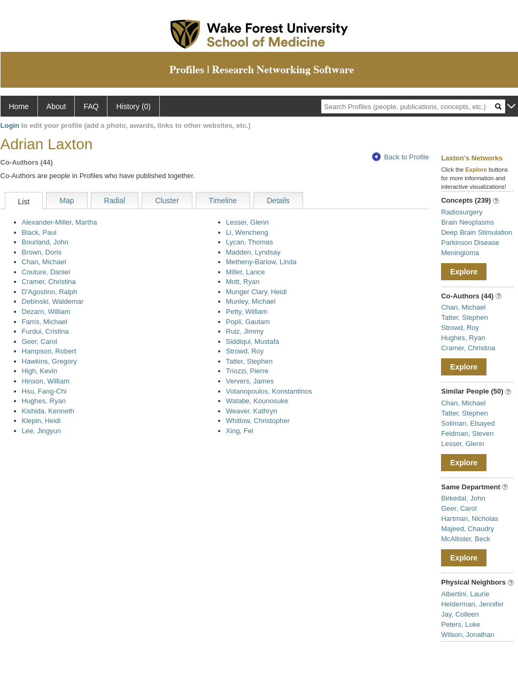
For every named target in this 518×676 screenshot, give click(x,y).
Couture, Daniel (46, 272)
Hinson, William (46, 381)
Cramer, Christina (49, 282)
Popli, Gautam (248, 322)
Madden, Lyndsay (253, 252)
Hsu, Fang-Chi (44, 391)
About (56, 106)
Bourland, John (45, 242)
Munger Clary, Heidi (256, 292)
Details (278, 200)
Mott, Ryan (243, 282)
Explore (463, 271)
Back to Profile (400, 157)
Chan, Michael (44, 262)
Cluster (167, 200)
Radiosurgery (461, 212)
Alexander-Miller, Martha (59, 222)
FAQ (90, 106)
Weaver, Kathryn (251, 411)
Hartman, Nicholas (469, 518)
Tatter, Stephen (249, 361)
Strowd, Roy (245, 351)
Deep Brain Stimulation (476, 232)
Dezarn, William (46, 312)
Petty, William (247, 312)
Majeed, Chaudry (467, 529)
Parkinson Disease (470, 243)
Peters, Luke (460, 624)
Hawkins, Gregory (49, 361)
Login (10, 125)
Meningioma (460, 253)
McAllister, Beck (465, 539)
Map (66, 200)
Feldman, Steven (467, 433)
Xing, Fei (239, 431)
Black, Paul (39, 232)
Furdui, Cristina (45, 331)
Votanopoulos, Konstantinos (269, 391)
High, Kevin (39, 371)
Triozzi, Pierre (247, 371)
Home (19, 106)
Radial (115, 200)
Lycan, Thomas (249, 242)
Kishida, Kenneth (48, 411)
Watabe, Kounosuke (257, 401)
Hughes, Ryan (44, 401)
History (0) (133, 106)
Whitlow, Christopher (258, 421)
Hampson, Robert (49, 351)
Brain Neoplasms (467, 222)
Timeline (223, 200)
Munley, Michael (251, 301)
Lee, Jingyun (41, 431)
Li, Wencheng (247, 232)
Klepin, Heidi (41, 421)
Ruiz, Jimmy (245, 331)
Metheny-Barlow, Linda (261, 262)
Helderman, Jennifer (472, 604)
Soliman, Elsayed (467, 423)
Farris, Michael (44, 322)
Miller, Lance (245, 272)
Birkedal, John (463, 498)
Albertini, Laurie (465, 594)
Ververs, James (250, 381)
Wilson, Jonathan (467, 635)
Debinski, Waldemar (53, 301)
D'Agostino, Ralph (50, 292)
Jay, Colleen (460, 614)
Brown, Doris (41, 252)
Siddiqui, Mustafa (253, 341)
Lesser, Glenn (247, 222)
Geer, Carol (39, 341)
